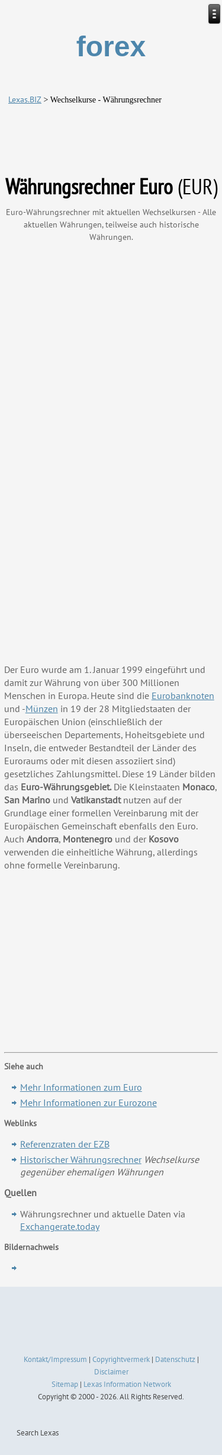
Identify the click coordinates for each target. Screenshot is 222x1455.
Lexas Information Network (127, 1384)
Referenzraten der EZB (65, 1144)
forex (111, 46)
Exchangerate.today (59, 1226)
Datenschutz (175, 1359)
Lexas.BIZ (24, 99)
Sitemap (65, 1384)
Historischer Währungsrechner (80, 1159)
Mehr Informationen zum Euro (81, 1087)
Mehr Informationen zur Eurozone (88, 1102)
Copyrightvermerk (121, 1359)
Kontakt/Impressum (55, 1359)
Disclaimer (111, 1372)
